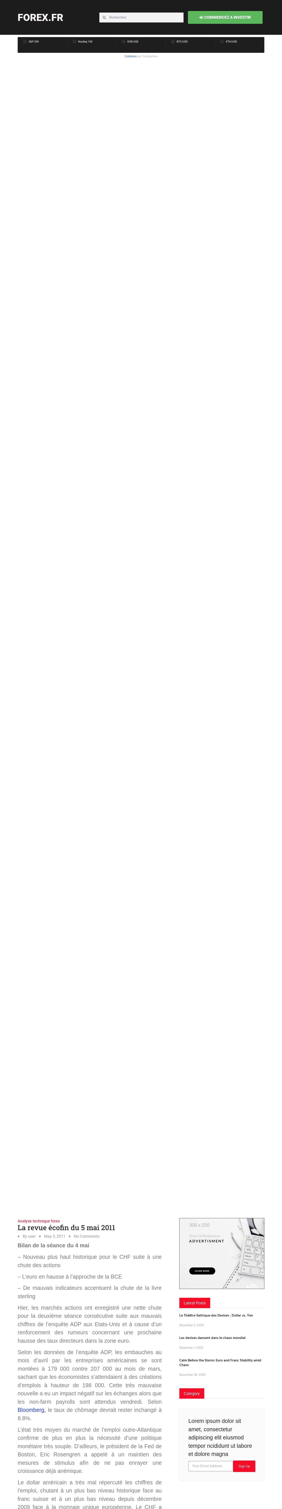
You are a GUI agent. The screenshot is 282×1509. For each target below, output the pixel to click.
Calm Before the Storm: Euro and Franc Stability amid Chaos (220, 1362)
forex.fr (40, 17)
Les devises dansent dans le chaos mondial (212, 1337)
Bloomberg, (32, 1410)
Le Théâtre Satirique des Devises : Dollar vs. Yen (216, 1315)
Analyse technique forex (39, 1221)
